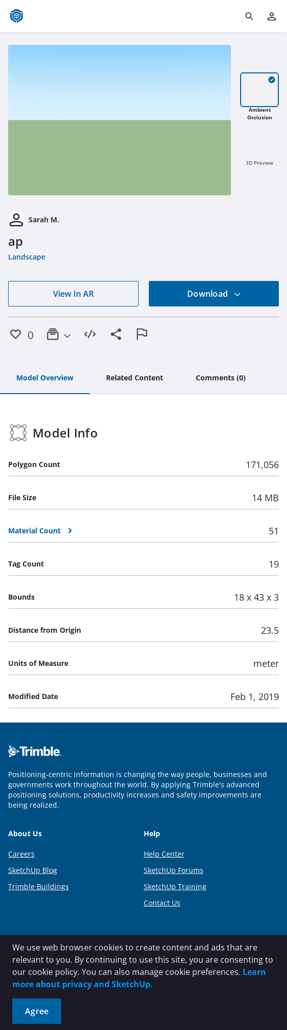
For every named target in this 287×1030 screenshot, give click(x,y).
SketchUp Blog (32, 870)
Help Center (164, 854)
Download (214, 293)
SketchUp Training (175, 886)
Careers (21, 854)
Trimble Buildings (38, 886)
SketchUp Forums (173, 870)
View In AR (73, 293)
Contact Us (162, 903)
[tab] (45, 378)
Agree (36, 1011)
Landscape (26, 257)
